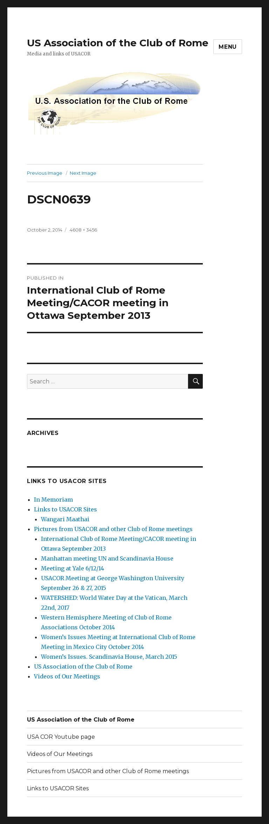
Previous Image (44, 173)
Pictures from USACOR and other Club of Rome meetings (113, 528)
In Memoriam (53, 499)
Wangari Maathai (65, 519)
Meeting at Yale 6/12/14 (72, 568)
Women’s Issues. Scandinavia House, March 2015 (109, 656)
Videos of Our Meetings (67, 676)
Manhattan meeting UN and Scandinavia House (107, 558)
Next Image (83, 173)
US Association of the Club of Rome (117, 43)
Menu (228, 46)
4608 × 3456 (83, 230)
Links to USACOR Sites (65, 509)
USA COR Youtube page (61, 736)
